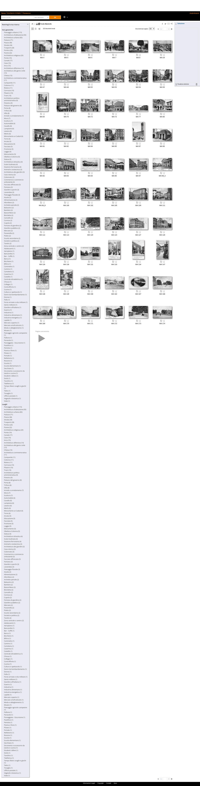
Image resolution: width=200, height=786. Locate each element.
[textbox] (17, 17)
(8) (13, 106)
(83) (13, 37)
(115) (13, 32)
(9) (11, 99)
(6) (9, 123)
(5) (7, 141)
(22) (8, 53)
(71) (8, 40)
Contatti (108, 783)
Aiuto (115, 783)
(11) (9, 83)
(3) (13, 169)
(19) (8, 58)
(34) (8, 45)
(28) (9, 48)
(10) (9, 90)
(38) (8, 43)
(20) (13, 55)
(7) (14, 116)
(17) (8, 60)
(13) (8, 75)
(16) (7, 63)
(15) (7, 66)
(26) (8, 50)
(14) (14, 68)
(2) (7, 197)
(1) (9, 249)
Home (32, 24)
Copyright (101, 783)
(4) (13, 162)
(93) (15, 35)
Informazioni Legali (89, 783)
